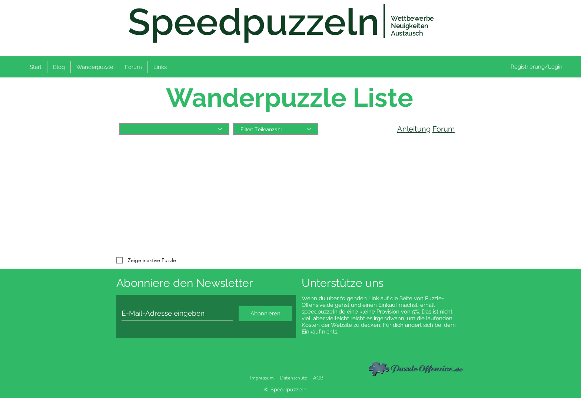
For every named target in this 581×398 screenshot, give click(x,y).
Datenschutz (294, 377)
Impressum (262, 377)
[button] (95, 67)
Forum (443, 129)
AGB (318, 377)
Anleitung (414, 129)
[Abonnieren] (265, 313)
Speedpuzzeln (253, 21)
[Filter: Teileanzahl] (275, 129)
